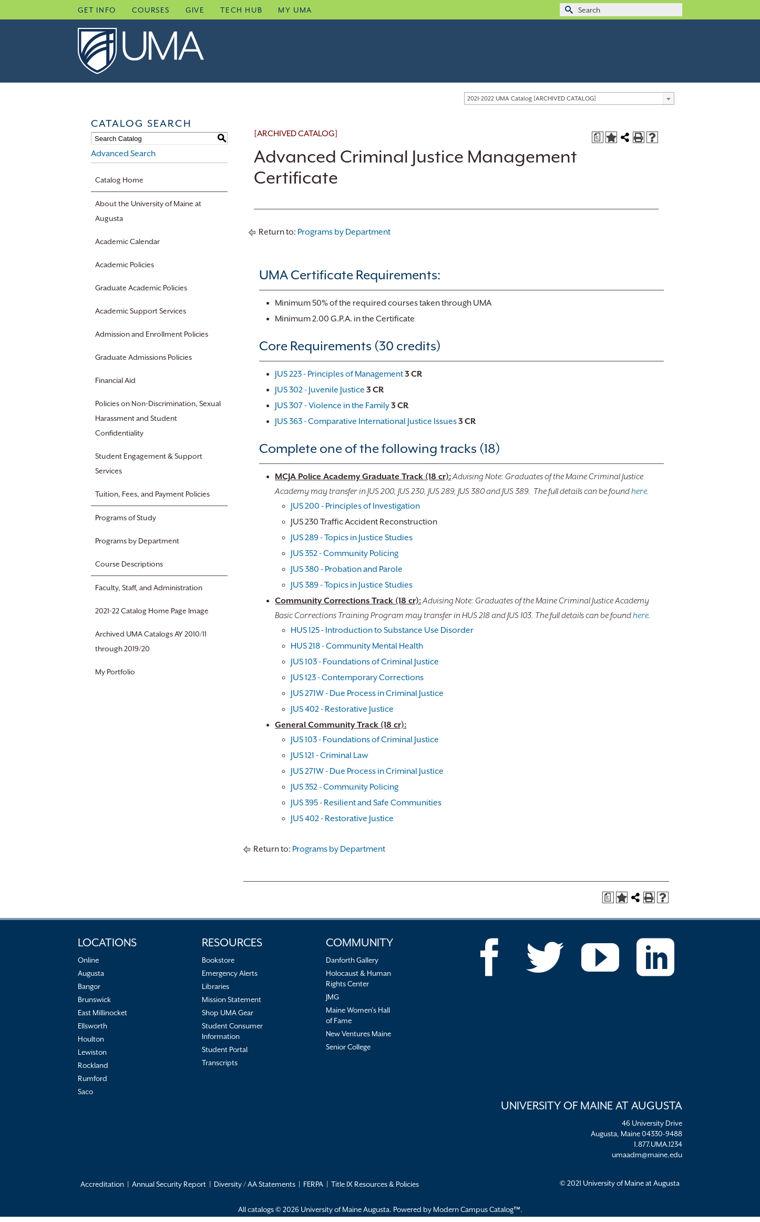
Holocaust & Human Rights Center (358, 978)
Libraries (215, 986)
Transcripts (220, 1062)
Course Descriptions (129, 564)
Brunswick (94, 999)
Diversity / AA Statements (254, 1184)
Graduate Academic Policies (141, 288)
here (639, 491)
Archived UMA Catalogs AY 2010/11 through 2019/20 (151, 641)
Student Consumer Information (232, 1031)
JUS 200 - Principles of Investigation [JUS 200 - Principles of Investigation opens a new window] (355, 506)
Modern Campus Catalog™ (476, 1209)
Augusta (91, 973)
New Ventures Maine (358, 1033)
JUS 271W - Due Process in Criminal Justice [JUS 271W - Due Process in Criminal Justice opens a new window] (367, 693)
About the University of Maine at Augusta (148, 211)
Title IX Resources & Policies (375, 1184)
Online (88, 960)
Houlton (91, 1039)
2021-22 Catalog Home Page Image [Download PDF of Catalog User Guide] (152, 611)
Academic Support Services (140, 311)
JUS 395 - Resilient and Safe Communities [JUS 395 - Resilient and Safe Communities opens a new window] (366, 802)
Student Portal (225, 1049)
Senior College (348, 1047)
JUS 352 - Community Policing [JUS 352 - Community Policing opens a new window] (344, 553)
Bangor (89, 986)
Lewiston (92, 1052)
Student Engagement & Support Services (148, 463)
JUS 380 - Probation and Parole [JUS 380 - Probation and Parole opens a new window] (347, 569)
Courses (151, 10)
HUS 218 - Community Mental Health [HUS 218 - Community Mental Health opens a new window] (357, 646)
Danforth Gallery (352, 960)
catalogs (261, 1209)
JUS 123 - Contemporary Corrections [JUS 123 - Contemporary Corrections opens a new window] (357, 677)
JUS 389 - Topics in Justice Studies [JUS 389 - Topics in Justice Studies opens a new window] (352, 585)
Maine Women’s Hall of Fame (358, 1015)
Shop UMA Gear (227, 1012)
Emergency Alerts (230, 973)
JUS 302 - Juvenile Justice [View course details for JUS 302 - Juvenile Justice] (320, 390)
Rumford (92, 1078)
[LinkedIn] (655, 957)
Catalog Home (119, 180)
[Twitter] (545, 957)
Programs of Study (125, 517)
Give (195, 10)
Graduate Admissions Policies (143, 357)
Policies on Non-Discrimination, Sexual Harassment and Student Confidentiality (158, 418)
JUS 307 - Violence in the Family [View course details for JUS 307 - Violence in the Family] (332, 405)
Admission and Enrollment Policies (151, 334)
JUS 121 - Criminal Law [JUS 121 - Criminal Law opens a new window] (329, 755)
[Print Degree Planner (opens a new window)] (597, 137)
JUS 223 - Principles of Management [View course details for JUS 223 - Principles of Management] (339, 374)
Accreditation (102, 1184)
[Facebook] (490, 957)
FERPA (313, 1184)
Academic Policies (124, 264)
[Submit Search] (568, 9)
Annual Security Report (169, 1184)
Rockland (93, 1065)
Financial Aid (115, 380)
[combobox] (569, 98)
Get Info (97, 10)
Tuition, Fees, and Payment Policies (152, 494)
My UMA (295, 10)
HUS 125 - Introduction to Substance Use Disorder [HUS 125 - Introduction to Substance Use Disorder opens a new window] (382, 630)
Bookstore (218, 960)
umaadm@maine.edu (647, 1154)
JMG (332, 997)
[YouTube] (600, 957)
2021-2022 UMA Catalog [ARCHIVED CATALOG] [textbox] (531, 98)
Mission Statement (231, 999)
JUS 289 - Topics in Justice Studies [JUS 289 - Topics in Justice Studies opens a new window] (352, 537)
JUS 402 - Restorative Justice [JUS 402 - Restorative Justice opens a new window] (342, 709)
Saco (85, 1091)
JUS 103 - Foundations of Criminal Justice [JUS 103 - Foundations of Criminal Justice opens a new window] (365, 661)
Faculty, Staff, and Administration (148, 587)
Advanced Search (123, 153)
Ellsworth (92, 1026)
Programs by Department (137, 541)
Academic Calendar (127, 241)
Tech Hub (241, 10)
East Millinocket (102, 1012)
